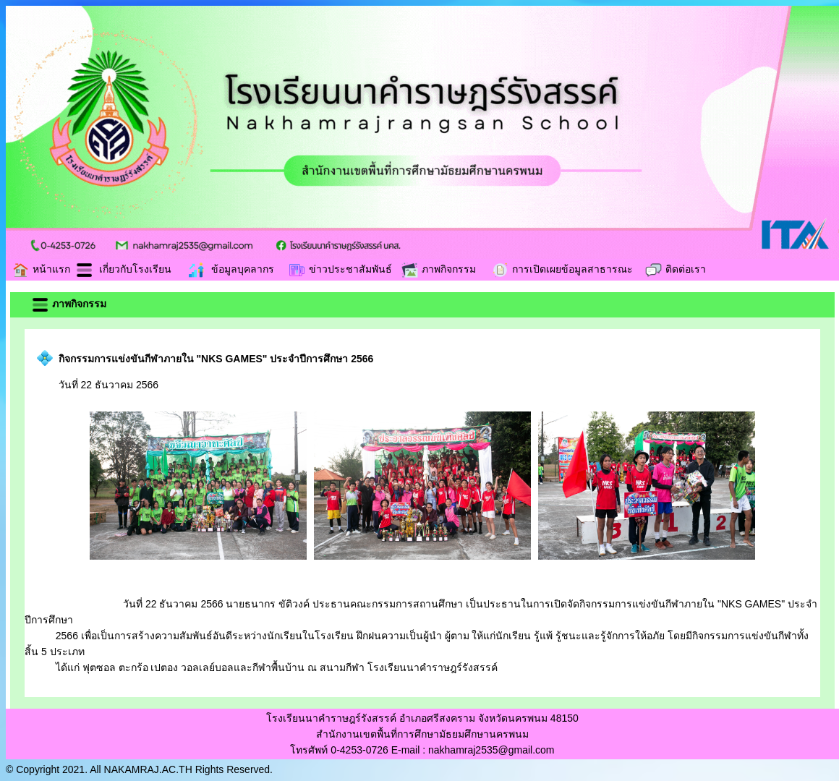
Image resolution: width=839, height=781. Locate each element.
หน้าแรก (41, 269)
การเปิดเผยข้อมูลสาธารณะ (562, 269)
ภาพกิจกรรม (438, 269)
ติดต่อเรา (675, 269)
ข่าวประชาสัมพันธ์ (340, 269)
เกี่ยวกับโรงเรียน (123, 269)
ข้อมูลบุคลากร (230, 269)
